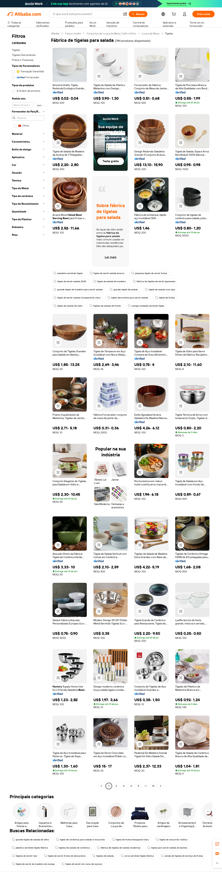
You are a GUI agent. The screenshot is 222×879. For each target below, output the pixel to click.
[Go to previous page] (101, 786)
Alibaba (55, 33)
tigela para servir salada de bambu (167, 847)
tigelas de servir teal (24, 855)
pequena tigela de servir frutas (149, 273)
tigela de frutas (165, 297)
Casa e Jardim (73, 33)
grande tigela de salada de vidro (30, 839)
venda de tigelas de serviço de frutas (182, 855)
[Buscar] (138, 14)
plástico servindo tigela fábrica (30, 847)
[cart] (174, 14)
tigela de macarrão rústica (171, 839)
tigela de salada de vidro (68, 305)
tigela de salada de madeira (109, 281)
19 (153, 786)
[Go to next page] (160, 786)
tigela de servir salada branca (107, 273)
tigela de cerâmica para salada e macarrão (80, 839)
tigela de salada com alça (160, 289)
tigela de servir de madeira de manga (33, 864)
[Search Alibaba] (86, 14)
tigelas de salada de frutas (105, 305)
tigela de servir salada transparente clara (76, 297)
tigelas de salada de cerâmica (72, 847)
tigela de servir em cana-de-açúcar (82, 864)
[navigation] (28, 410)
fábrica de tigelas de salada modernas (118, 847)
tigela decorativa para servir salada (127, 297)
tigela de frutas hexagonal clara (130, 839)
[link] (217, 844)
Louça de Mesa (150, 33)
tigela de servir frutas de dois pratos (64, 855)
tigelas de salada (103, 855)
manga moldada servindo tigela (146, 305)
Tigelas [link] (169, 33)
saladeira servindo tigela (68, 273)
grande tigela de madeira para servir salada (78, 289)
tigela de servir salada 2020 (69, 281)
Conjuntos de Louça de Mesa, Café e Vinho (111, 33)
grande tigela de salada (124, 289)
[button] (125, 14)
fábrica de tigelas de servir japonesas (154, 281)
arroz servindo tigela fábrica (137, 855)
